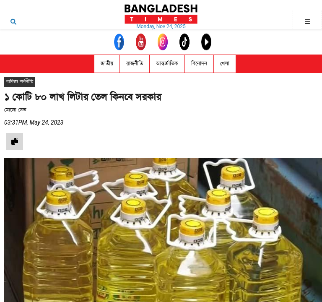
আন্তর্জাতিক (167, 63)
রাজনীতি (134, 63)
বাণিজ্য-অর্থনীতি (19, 81)
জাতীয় (107, 63)
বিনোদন (199, 63)
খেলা (224, 63)
